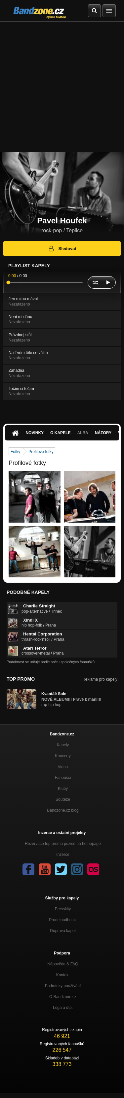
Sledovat (62, 248)
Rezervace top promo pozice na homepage (63, 843)
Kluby (63, 788)
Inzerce (62, 854)
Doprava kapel (62, 930)
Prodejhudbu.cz (62, 920)
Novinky (34, 433)
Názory (103, 433)
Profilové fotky (40, 451)
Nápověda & (62, 964)
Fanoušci (63, 777)
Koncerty (62, 756)
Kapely (63, 745)
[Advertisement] (62, 87)
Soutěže (63, 799)
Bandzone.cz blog (62, 810)
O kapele (60, 433)
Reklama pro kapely (99, 679)
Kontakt (63, 975)
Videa (63, 766)
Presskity (63, 909)
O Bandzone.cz (62, 996)
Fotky (15, 451)
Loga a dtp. (63, 1007)
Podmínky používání (63, 986)
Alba (82, 433)
